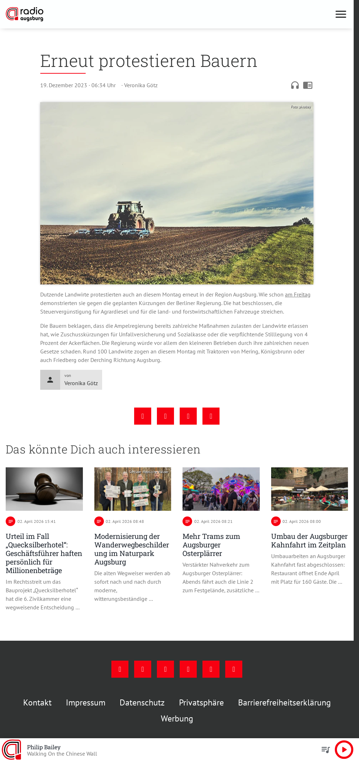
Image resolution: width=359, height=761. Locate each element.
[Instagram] (142, 669)
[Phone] (211, 669)
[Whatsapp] (233, 669)
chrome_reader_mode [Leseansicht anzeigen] (308, 85)
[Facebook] (119, 669)
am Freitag (298, 294)
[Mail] (188, 669)
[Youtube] (165, 669)
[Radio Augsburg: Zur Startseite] (91, 14)
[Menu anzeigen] (341, 14)
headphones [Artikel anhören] (295, 85)
